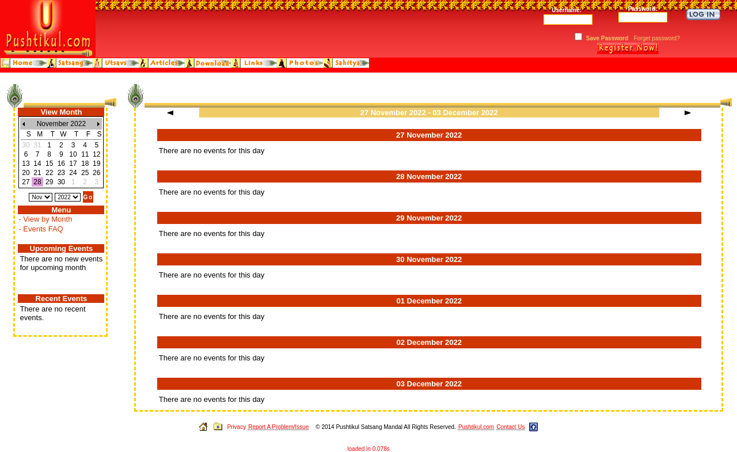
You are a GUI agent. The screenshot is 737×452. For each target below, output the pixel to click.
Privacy (236, 427)
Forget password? (657, 38)
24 (73, 173)
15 (49, 163)
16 (61, 163)
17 (73, 163)
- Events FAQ (40, 229)
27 (25, 182)
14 (37, 163)
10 (73, 154)
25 (85, 173)
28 (37, 182)
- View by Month (45, 219)
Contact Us (510, 427)
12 (96, 154)
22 (49, 173)
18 (85, 163)
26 (96, 173)
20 (25, 173)
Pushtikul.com (476, 427)
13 (25, 163)
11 (85, 154)
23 (61, 173)
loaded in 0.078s (368, 449)
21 (37, 173)
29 (49, 182)
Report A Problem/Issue (278, 427)
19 (96, 163)
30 (61, 182)
